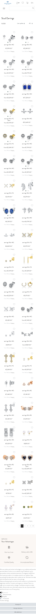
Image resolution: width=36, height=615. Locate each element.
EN (32, 3)
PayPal (5, 596)
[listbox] (8, 37)
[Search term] (20, 8)
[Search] (32, 8)
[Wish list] (22, 3)
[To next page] (30, 526)
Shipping (12, 51)
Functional (6, 598)
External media (7, 594)
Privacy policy (15, 589)
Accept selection (18, 608)
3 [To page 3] (27, 526)
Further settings (4, 600)
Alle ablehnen (18, 612)
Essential (5, 592)
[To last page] (33, 526)
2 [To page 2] (24, 526)
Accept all (18, 604)
